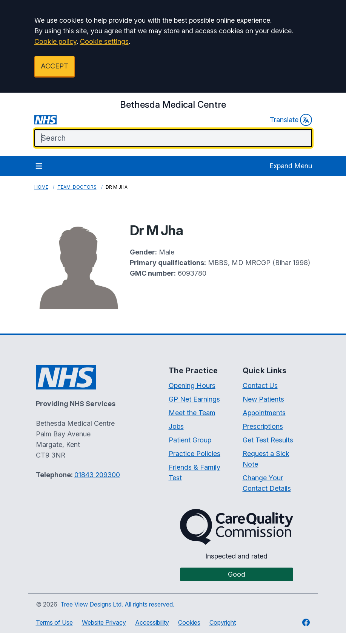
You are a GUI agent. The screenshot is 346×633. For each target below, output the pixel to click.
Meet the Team (192, 413)
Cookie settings (104, 41)
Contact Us (260, 385)
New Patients (263, 399)
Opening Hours (192, 385)
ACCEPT (54, 66)
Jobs (176, 426)
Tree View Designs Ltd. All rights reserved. (117, 604)
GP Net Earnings (194, 399)
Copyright (222, 622)
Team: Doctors (77, 187)
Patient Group (190, 440)
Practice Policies (194, 454)
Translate (291, 120)
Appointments (264, 413)
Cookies (189, 622)
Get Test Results (268, 440)
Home (41, 187)
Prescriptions (263, 426)
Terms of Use (54, 622)
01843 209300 (97, 475)
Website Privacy (104, 622)
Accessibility (152, 622)
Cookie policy (55, 41)
